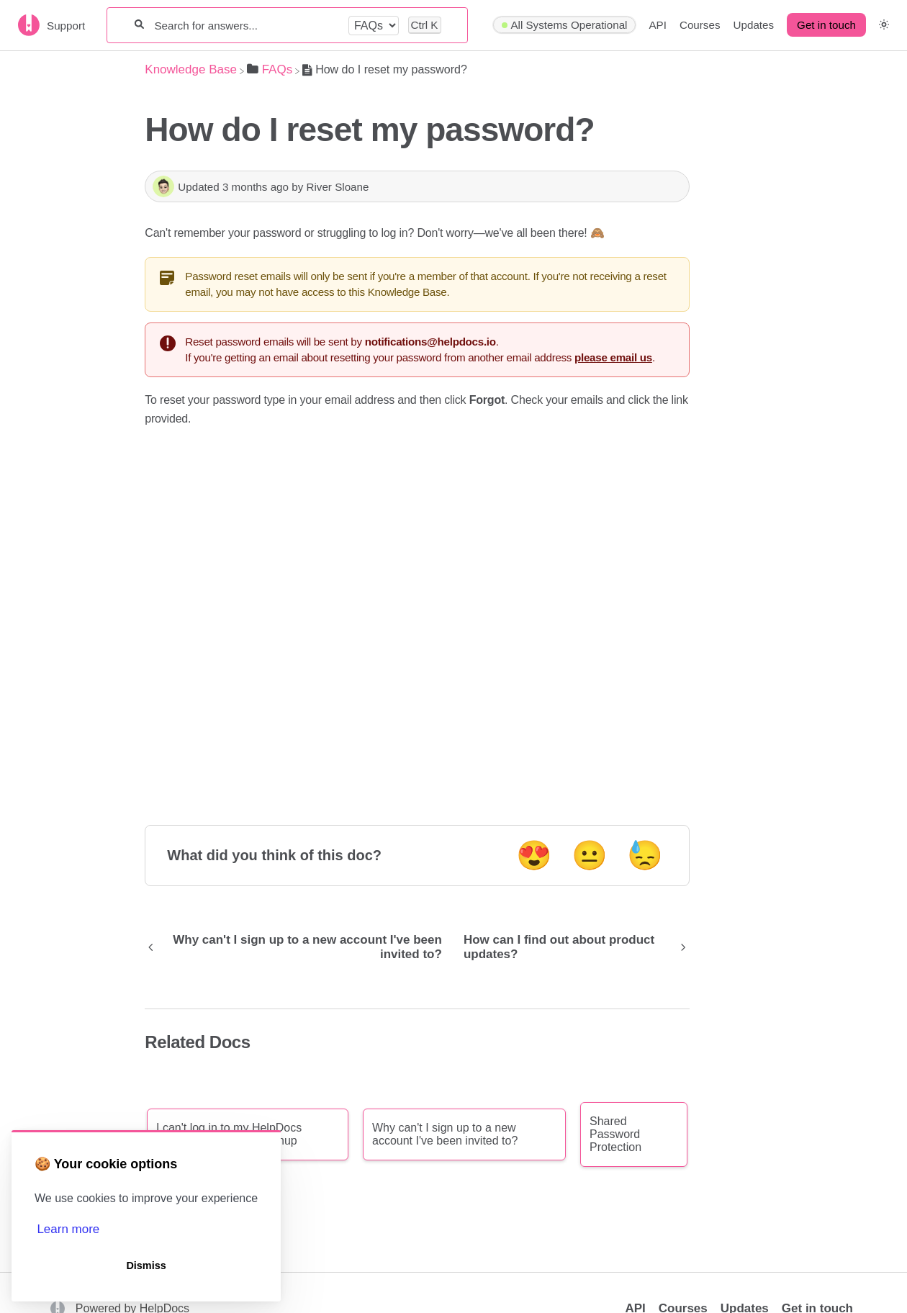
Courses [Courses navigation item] (700, 25)
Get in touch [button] (826, 25)
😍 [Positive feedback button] (534, 855)
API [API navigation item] (657, 25)
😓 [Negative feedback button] (645, 855)
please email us (613, 357)
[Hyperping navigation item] (564, 25)
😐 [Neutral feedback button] (590, 855)
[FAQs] (269, 69)
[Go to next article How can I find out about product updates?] (571, 947)
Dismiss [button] (146, 1265)
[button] (884, 25)
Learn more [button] (68, 1229)
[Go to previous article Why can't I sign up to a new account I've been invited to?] (299, 947)
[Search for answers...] (246, 25)
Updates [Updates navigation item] (754, 25)
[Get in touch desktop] (826, 25)
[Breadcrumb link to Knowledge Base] (191, 69)
